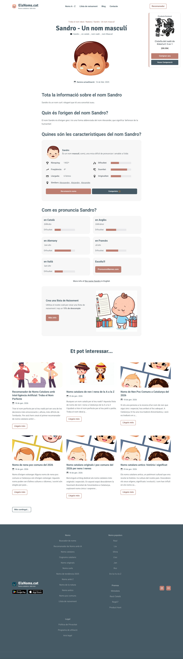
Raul (115, 540)
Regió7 (115, 601)
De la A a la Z (115, 573)
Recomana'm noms (68, 191)
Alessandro (64, 182)
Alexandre (85, 182)
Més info (52, 317)
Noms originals (67, 562)
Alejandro (75, 182)
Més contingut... (21, 509)
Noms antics (67, 590)
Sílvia (115, 551)
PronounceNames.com (108, 269)
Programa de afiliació (67, 630)
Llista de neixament (88, 6)
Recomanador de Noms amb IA (68, 546)
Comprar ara (165, 55)
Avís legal (67, 635)
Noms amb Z (68, 579)
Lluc (115, 557)
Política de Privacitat (67, 624)
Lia (115, 546)
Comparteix (114, 191)
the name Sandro (93, 281)
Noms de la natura (67, 584)
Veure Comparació (164, 62)
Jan (115, 562)
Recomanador (162, 6)
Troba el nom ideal (76, 22)
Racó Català (115, 596)
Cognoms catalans (67, 557)
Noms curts (68, 568)
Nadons (89, 22)
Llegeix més (19, 426)
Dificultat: (48, 229)
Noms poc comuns (67, 595)
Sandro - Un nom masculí (104, 22)
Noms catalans (67, 551)
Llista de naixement (68, 601)
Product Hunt (115, 607)
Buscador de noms (67, 540)
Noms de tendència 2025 (67, 573)
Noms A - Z (70, 6)
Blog (104, 6)
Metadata (115, 591)
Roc (115, 568)
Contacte (114, 6)
